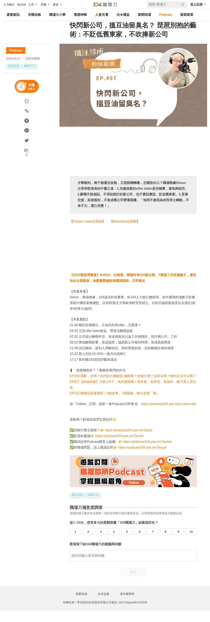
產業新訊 (13, 14)
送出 (133, 572)
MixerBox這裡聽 (125, 221)
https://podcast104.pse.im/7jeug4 (142, 447)
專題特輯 (80, 14)
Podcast (165, 14)
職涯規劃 (13, 66)
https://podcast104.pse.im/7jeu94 (119, 436)
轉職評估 (29, 66)
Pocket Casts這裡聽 (87, 221)
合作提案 (103, 594)
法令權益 (123, 14)
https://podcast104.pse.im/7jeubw (147, 441)
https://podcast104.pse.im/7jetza (128, 430)
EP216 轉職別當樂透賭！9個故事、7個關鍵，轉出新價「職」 (115, 393)
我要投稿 (81, 594)
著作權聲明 (127, 594)
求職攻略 (34, 14)
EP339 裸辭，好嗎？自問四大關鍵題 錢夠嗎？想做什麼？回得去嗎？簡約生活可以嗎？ (133, 376)
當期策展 (186, 14)
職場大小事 (57, 14)
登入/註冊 (196, 4)
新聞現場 (144, 14)
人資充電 (101, 14)
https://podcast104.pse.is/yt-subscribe (168, 404)
